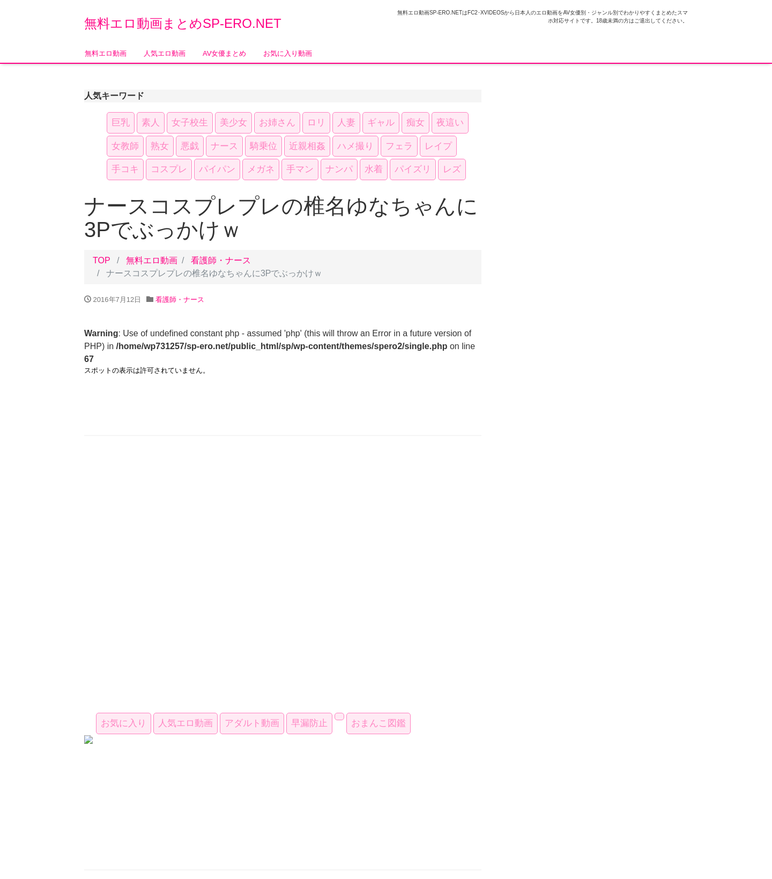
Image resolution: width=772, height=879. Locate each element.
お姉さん (277, 122)
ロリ (316, 122)
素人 (151, 122)
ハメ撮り (355, 146)
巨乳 (121, 122)
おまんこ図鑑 (378, 723)
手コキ (125, 169)
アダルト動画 (252, 723)
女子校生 (190, 122)
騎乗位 (263, 146)
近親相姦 (307, 146)
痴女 (415, 122)
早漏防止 (309, 723)
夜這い (450, 122)
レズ (452, 169)
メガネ (260, 169)
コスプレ (169, 169)
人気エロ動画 (164, 53)
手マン (300, 169)
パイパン (217, 169)
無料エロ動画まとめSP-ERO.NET (182, 23)
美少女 (233, 122)
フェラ (399, 146)
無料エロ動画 (106, 53)
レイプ (438, 146)
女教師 (125, 146)
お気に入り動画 (287, 53)
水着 (374, 169)
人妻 (346, 122)
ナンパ (339, 169)
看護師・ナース (221, 260)
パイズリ (413, 169)
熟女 (160, 146)
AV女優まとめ (224, 53)
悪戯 (190, 146)
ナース (224, 146)
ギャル (381, 122)
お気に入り (123, 723)
